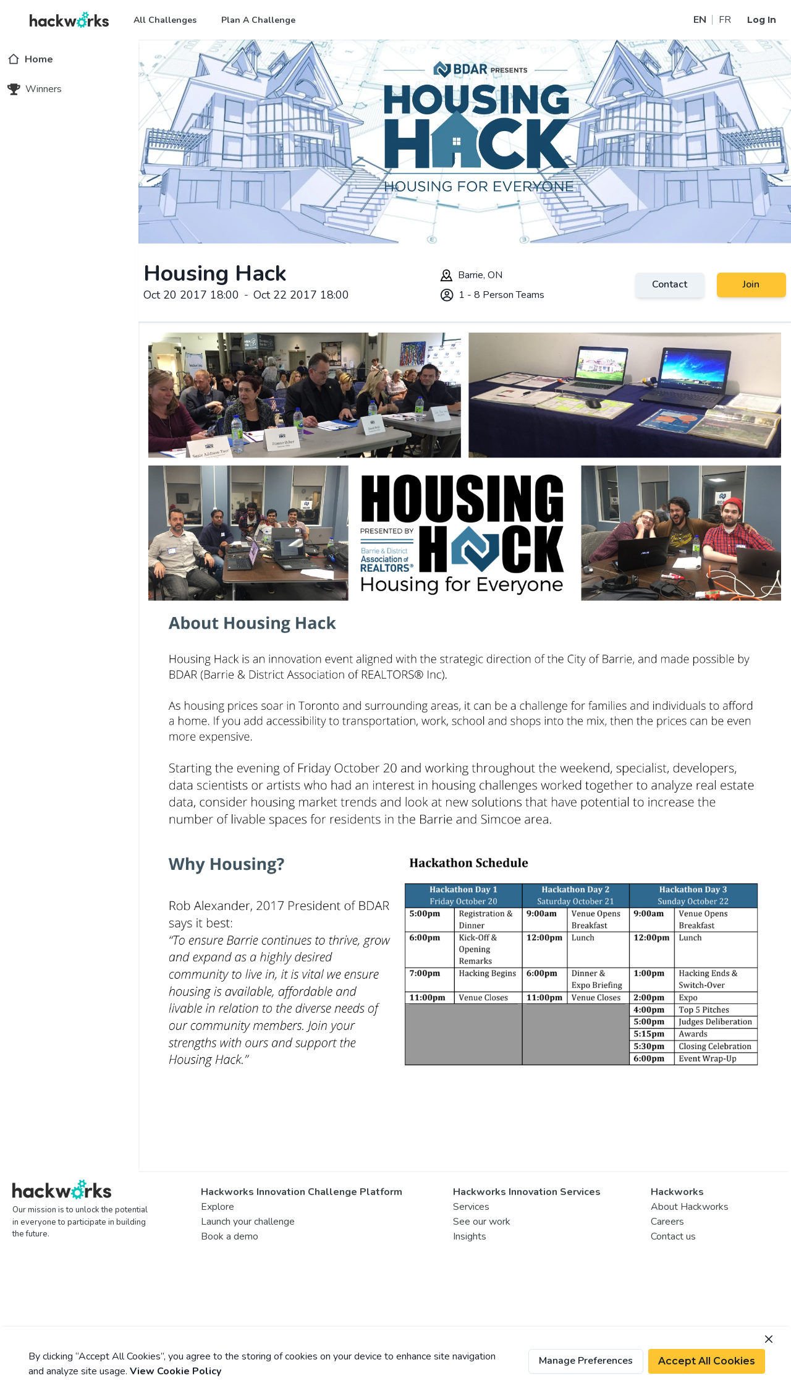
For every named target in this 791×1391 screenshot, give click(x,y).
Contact (669, 284)
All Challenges (165, 20)
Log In (761, 19)
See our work (481, 1221)
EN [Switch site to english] (699, 20)
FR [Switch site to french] (725, 20)
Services (471, 1207)
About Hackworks (690, 1207)
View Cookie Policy (175, 1371)
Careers (667, 1221)
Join (751, 284)
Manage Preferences (586, 1361)
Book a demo (229, 1236)
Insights (469, 1236)
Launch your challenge (248, 1221)
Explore (217, 1207)
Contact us (673, 1236)
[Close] (769, 1339)
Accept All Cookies (706, 1361)
